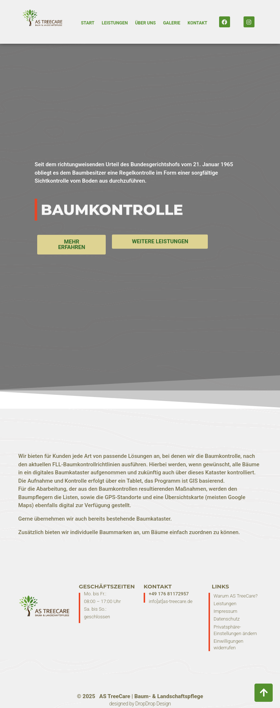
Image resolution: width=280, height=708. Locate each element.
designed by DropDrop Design (140, 704)
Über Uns (145, 23)
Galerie (171, 23)
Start (87, 23)
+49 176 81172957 (169, 593)
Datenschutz (227, 619)
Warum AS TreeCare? (236, 596)
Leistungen (115, 23)
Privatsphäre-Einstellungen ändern (235, 630)
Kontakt (197, 23)
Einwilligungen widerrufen (229, 644)
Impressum (225, 611)
